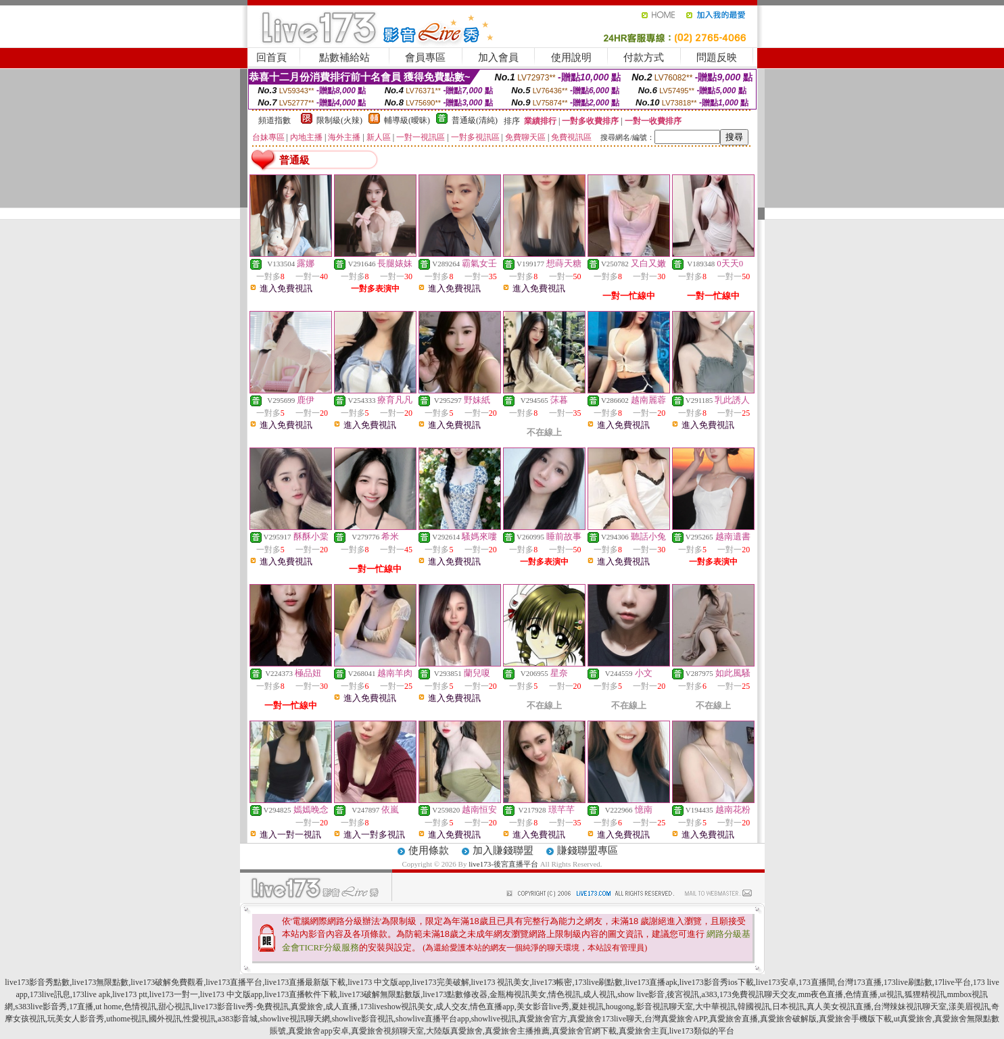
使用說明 (571, 57)
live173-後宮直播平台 (503, 864)
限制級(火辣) (339, 120)
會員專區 (425, 57)
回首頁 (271, 57)
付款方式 (643, 57)
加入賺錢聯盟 (503, 850)
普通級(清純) (475, 120)
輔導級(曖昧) (407, 120)
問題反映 (716, 57)
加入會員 (498, 57)
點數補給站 (344, 57)
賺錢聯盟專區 (587, 850)
